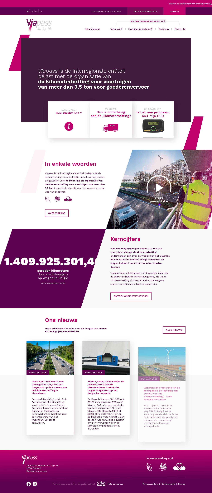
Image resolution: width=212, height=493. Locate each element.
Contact (174, 11)
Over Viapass (92, 29)
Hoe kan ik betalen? (140, 29)
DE (36, 11)
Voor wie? (116, 29)
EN (40, 11)
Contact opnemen (36, 471)
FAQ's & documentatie (145, 11)
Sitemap (182, 484)
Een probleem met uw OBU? (106, 11)
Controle (180, 29)
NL (28, 11)
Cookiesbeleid (168, 484)
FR (32, 11)
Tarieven (163, 29)
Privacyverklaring (151, 484)
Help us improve (115, 484)
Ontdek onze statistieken (116, 296)
